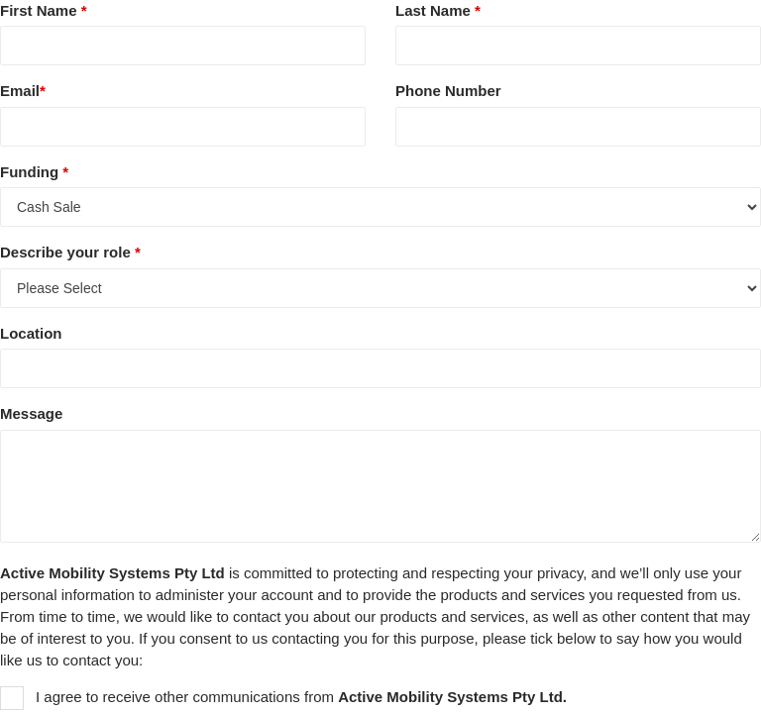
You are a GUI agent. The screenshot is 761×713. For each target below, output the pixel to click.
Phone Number (448, 90)
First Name (43, 10)
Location (31, 333)
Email (23, 90)
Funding (34, 171)
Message (31, 413)
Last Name (438, 10)
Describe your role (70, 252)
